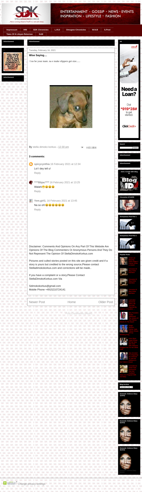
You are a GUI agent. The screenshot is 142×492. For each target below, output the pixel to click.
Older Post (105, 302)
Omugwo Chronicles (76, 30)
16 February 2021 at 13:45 (62, 200)
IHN (25, 30)
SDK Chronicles (41, 30)
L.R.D (57, 30)
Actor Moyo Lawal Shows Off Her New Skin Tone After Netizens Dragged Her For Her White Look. (129, 344)
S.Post (107, 30)
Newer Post (37, 302)
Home (72, 302)
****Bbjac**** (41, 182)
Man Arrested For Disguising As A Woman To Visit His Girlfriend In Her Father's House (129, 357)
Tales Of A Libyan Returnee (20, 34)
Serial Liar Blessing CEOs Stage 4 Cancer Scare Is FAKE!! (133, 261)
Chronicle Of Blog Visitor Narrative (133, 270)
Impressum (12, 30)
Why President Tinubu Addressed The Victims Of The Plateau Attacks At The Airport (129, 317)
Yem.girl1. (40, 200)
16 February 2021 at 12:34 (65, 164)
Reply (37, 172)
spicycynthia (42, 164)
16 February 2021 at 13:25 (65, 182)
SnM (41, 34)
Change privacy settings (31, 483)
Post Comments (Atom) (79, 313)
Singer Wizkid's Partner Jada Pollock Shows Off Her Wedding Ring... (129, 330)
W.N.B (95, 30)
